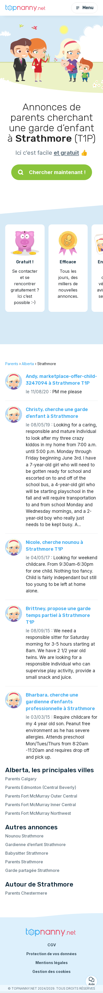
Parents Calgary (21, 778)
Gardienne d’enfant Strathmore (35, 844)
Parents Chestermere (26, 893)
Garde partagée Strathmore (32, 870)
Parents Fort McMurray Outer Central (41, 796)
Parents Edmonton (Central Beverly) (40, 787)
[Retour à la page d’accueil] (26, 7)
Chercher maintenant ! (51, 172)
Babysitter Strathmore (26, 853)
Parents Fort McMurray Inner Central (40, 804)
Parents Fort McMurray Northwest (38, 813)
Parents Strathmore (24, 861)
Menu (84, 7)
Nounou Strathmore (24, 836)
